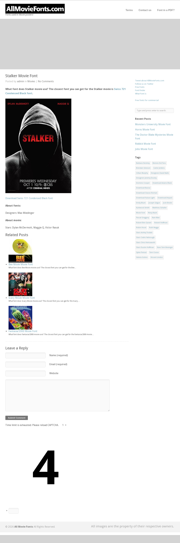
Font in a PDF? (166, 10)
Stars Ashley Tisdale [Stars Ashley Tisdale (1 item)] (144, 233)
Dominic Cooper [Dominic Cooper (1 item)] (143, 183)
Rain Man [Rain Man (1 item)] (156, 218)
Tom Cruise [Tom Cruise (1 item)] (154, 252)
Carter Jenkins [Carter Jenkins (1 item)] (159, 168)
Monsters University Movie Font (153, 124)
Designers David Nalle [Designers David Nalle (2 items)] (160, 173)
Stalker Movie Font (21, 76)
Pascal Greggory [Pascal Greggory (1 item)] (142, 218)
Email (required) (58, 364)
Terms (129, 10)
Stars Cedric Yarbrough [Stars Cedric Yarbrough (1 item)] (145, 237)
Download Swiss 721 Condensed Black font (29, 198)
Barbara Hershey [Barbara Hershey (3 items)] (143, 163)
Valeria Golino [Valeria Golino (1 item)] (142, 257)
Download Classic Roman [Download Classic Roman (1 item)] (146, 193)
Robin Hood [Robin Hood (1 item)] (141, 228)
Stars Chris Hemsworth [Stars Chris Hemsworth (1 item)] (145, 242)
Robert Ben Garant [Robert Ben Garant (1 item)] (143, 223)
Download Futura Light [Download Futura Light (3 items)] (145, 198)
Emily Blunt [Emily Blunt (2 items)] (141, 203)
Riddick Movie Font (145, 143)
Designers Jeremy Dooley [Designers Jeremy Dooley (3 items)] (146, 178)
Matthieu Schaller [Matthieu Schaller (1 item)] (159, 208)
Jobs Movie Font (144, 149)
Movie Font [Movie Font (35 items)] (140, 213)
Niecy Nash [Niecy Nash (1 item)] (152, 213)
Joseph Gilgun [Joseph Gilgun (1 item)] (154, 203)
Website (53, 373)
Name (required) (58, 355)
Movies (31, 81)
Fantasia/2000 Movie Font (23, 331)
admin (20, 81)
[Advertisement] (90, 44)
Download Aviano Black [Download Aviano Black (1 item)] (162, 183)
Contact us (145, 10)
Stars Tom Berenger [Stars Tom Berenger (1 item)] (165, 247)
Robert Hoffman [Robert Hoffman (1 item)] (161, 223)
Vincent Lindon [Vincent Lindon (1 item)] (157, 257)
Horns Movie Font (145, 129)
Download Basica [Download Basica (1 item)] (143, 188)
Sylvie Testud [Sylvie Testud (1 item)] (141, 252)
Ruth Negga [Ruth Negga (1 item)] (154, 228)
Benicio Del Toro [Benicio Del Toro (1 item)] (159, 163)
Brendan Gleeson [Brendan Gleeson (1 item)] (143, 168)
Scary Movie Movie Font (22, 297)
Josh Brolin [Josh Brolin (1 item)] (167, 203)
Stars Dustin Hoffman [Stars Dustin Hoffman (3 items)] (145, 247)
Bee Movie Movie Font (21, 264)
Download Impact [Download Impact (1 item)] (165, 198)
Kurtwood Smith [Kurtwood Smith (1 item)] (142, 208)
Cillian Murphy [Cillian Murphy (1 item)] (142, 173)
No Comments (46, 81)
